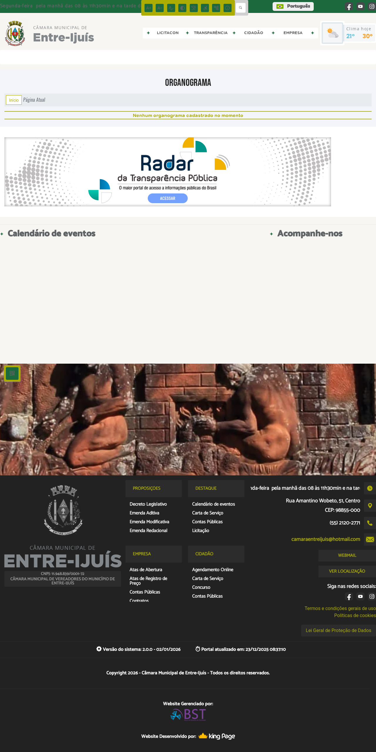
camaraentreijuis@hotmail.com (325, 539)
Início (14, 100)
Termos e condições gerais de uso (340, 608)
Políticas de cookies (355, 615)
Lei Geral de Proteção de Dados (338, 630)
